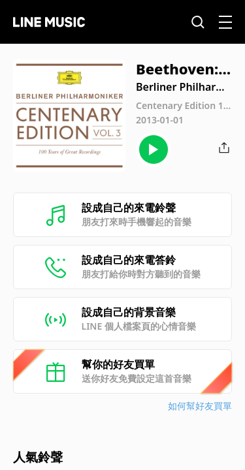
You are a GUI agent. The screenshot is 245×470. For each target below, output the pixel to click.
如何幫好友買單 (200, 406)
